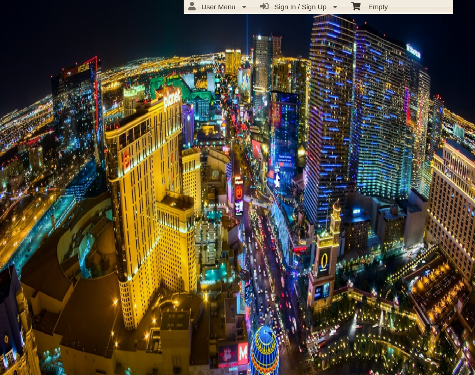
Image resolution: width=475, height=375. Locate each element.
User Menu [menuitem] (217, 6)
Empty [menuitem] (369, 6)
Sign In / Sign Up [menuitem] (298, 6)
